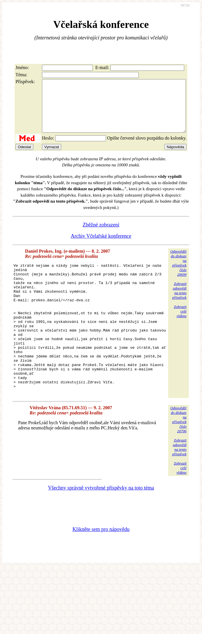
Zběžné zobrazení (101, 235)
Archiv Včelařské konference (101, 246)
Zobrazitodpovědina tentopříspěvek (179, 301)
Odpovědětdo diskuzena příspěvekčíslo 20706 (178, 455)
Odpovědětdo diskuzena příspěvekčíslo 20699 (178, 273)
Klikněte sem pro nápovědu (100, 565)
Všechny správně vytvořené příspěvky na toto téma (101, 524)
